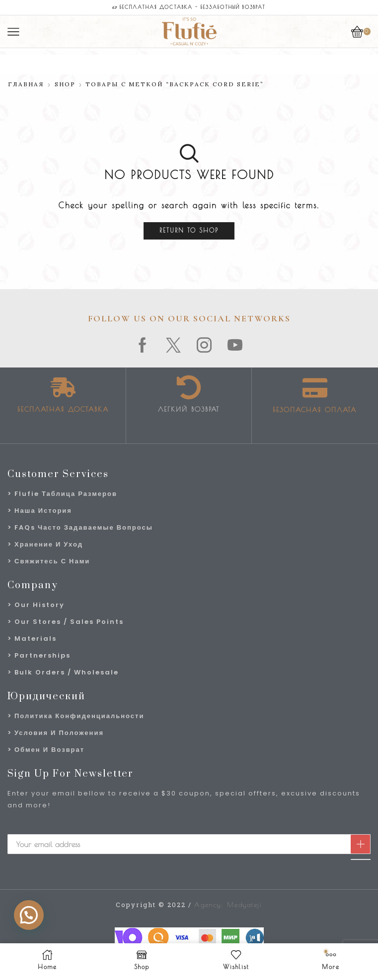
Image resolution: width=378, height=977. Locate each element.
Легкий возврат (189, 409)
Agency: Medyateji (228, 905)
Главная (26, 84)
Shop (65, 84)
